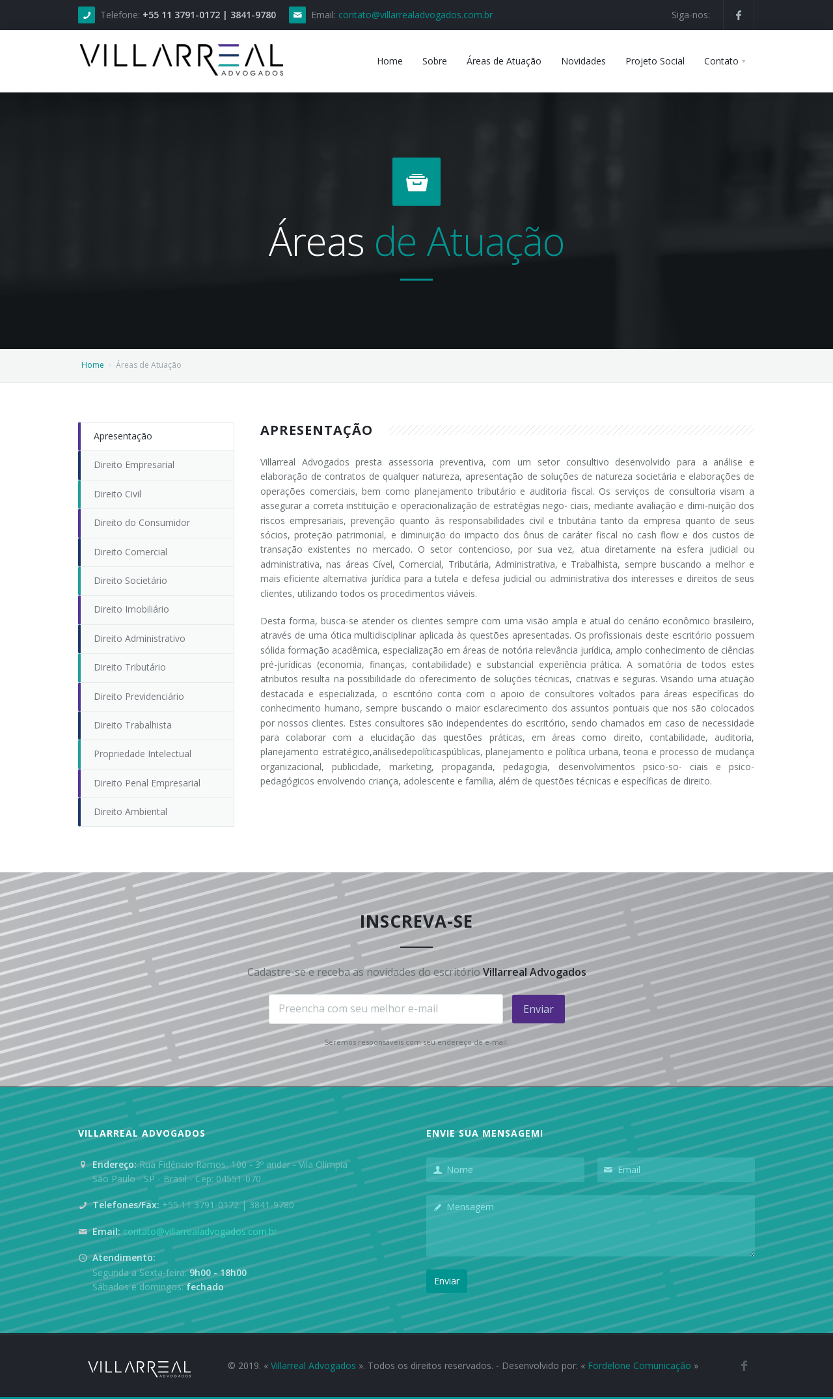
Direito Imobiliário (131, 609)
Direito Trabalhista (133, 725)
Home (92, 364)
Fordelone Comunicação (639, 1365)
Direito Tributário (130, 667)
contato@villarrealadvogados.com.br (415, 14)
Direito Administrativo (139, 638)
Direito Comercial (130, 552)
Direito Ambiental (130, 811)
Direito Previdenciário (139, 696)
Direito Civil (117, 494)
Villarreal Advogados (313, 1365)
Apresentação (123, 436)
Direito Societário (130, 580)
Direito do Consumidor (142, 522)
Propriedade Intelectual (142, 753)
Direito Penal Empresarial (147, 783)
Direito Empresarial (134, 464)
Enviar (538, 1009)
